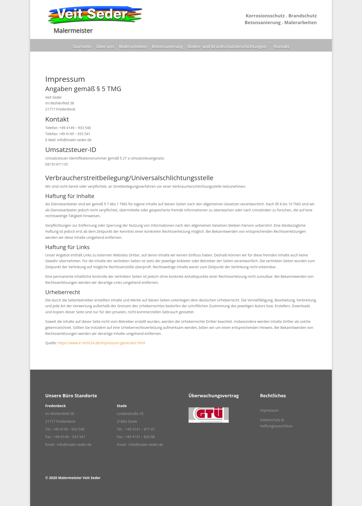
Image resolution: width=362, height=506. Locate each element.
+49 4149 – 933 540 (68, 429)
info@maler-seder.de (74, 444)
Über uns (105, 46)
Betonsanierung (167, 46)
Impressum (269, 410)
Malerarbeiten (133, 46)
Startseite (82, 46)
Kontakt (281, 46)
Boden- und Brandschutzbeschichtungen (227, 46)
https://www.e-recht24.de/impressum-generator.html (101, 342)
